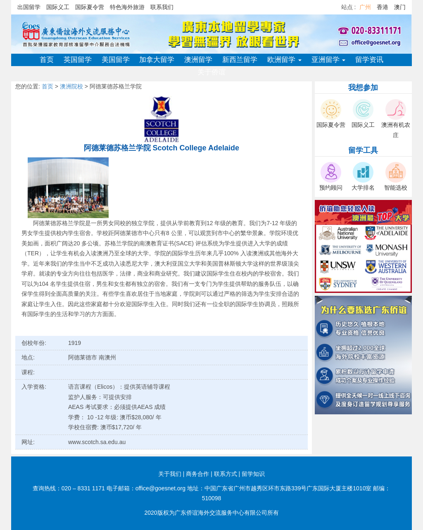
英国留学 (78, 60)
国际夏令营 (89, 7)
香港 (382, 7)
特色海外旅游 (127, 7)
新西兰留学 (239, 60)
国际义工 (57, 7)
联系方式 (225, 474)
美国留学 (116, 60)
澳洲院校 (71, 86)
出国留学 (28, 7)
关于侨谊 (211, 72)
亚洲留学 (328, 60)
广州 (365, 7)
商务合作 (197, 474)
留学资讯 (369, 60)
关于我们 (169, 474)
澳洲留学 (198, 60)
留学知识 (253, 474)
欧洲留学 (284, 60)
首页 (47, 60)
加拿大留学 (156, 60)
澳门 (400, 7)
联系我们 (161, 7)
